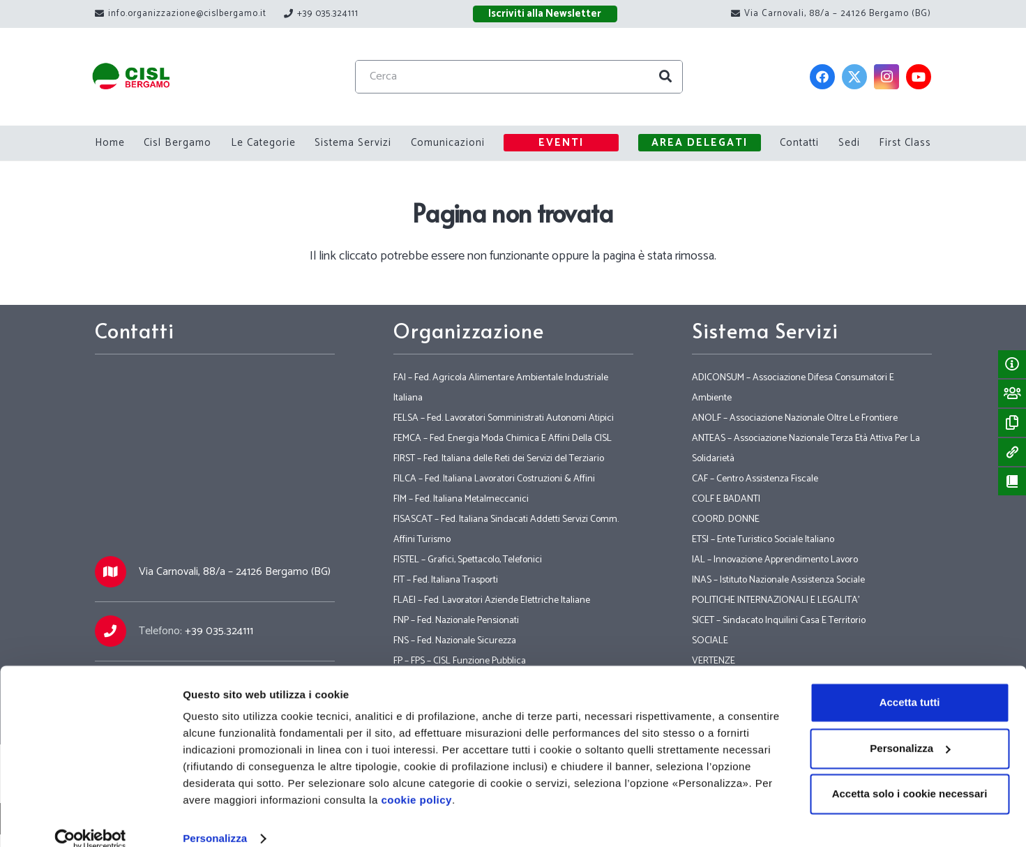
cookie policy (416, 781)
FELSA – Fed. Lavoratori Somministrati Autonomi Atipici (503, 418)
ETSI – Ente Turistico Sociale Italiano (763, 540)
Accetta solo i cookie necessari (910, 775)
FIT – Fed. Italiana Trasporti (445, 580)
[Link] (144, 77)
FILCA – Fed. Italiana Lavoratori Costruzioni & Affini (494, 479)
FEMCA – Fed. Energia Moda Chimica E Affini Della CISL (502, 438)
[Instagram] (887, 76)
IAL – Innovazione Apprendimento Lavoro (775, 560)
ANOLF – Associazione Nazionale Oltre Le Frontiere (795, 418)
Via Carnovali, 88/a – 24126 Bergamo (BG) (235, 571)
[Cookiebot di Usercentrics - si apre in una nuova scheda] (90, 819)
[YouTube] (919, 76)
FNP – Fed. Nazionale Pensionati (456, 621)
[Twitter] (855, 76)
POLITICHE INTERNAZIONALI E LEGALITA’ (775, 600)
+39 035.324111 (219, 631)
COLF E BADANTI (726, 499)
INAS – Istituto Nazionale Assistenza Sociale (778, 580)
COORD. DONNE (726, 519)
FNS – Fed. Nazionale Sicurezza (454, 641)
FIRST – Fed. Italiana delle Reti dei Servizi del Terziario (498, 459)
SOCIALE (710, 641)
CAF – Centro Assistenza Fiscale (755, 479)
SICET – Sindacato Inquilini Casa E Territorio (779, 621)
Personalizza (215, 819)
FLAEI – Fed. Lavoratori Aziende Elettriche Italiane (491, 600)
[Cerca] (531, 76)
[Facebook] (823, 76)
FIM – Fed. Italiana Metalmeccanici (461, 499)
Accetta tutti (910, 683)
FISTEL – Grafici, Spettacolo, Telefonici (467, 560)
